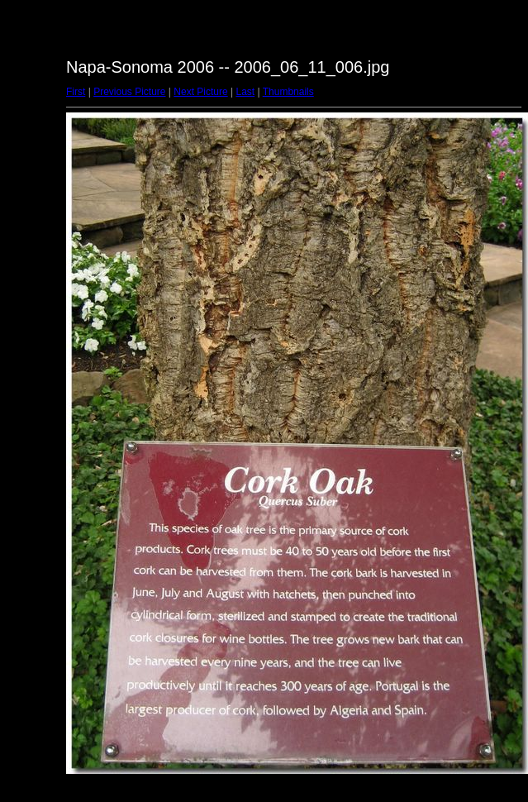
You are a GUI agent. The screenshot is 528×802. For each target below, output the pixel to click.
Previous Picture (129, 92)
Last (244, 92)
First (75, 92)
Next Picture (200, 92)
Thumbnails (288, 92)
